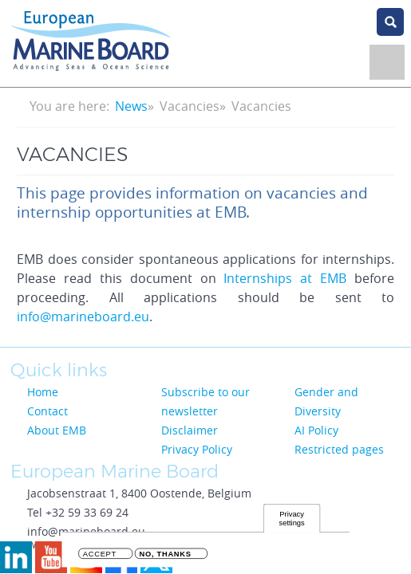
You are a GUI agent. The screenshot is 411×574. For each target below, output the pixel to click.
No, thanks (166, 556)
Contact (47, 411)
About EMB (56, 430)
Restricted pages (339, 449)
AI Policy (316, 430)
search (390, 22)
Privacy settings (292, 520)
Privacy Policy (196, 449)
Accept (100, 556)
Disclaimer (189, 430)
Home (42, 391)
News (131, 106)
